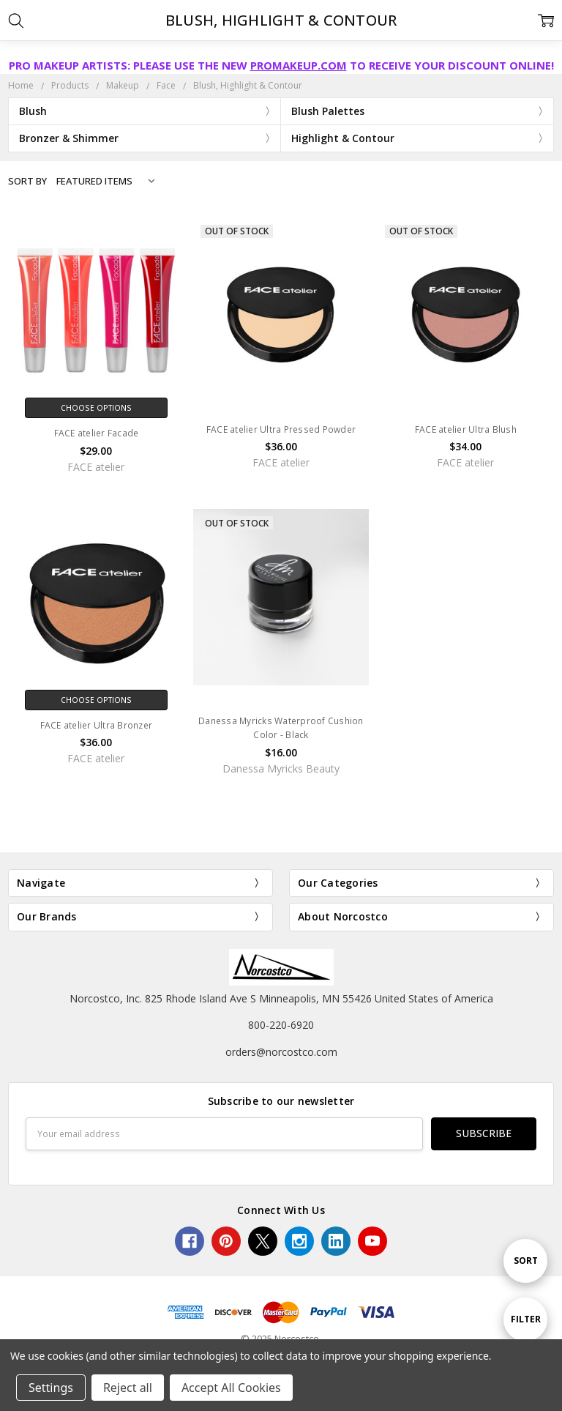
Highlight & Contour (342, 138)
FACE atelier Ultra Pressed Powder (281, 429)
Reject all (127, 1388)
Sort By (27, 180)
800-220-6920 (281, 1025)
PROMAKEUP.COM (298, 65)
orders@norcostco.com (281, 1052)
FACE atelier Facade (96, 433)
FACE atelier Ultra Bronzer (96, 725)
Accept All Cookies (231, 1388)
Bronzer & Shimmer (69, 138)
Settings (51, 1388)
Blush (33, 111)
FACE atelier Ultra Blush (466, 429)
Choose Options (96, 408)
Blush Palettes (327, 111)
